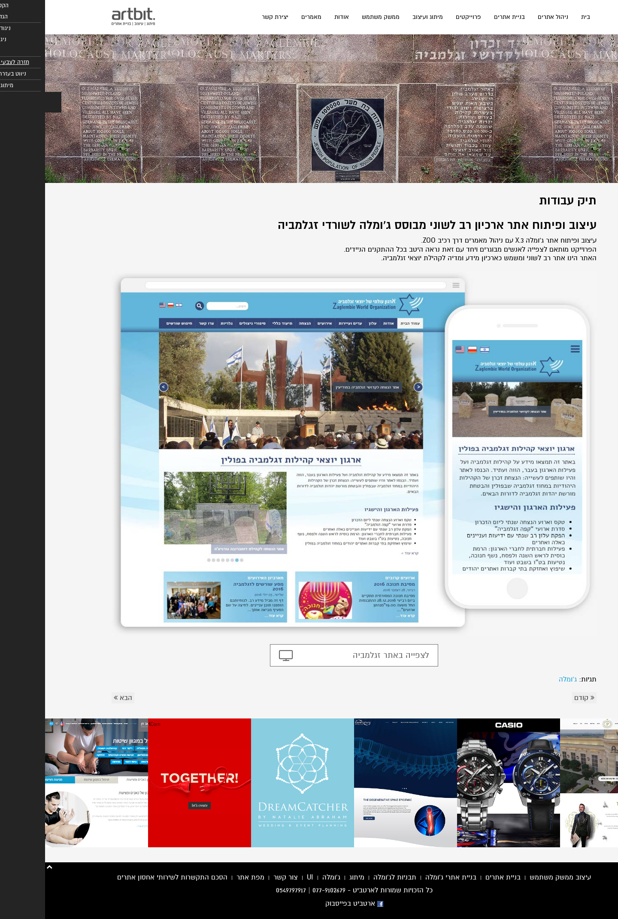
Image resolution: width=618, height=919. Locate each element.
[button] (8, 102)
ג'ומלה (523, 679)
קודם (539, 698)
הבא (78, 698)
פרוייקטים (423, 17)
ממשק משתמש (335, 17)
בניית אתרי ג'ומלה (405, 877)
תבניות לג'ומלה (349, 877)
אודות (296, 17)
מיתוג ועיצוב (382, 17)
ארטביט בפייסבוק (309, 903)
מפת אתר (205, 877)
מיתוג (311, 877)
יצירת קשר (230, 17)
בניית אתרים (464, 17)
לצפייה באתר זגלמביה (346, 655)
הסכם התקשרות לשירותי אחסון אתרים (127, 877)
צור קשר (240, 877)
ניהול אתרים (508, 17)
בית (540, 17)
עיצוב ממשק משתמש (515, 877)
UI (265, 877)
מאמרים (266, 17)
